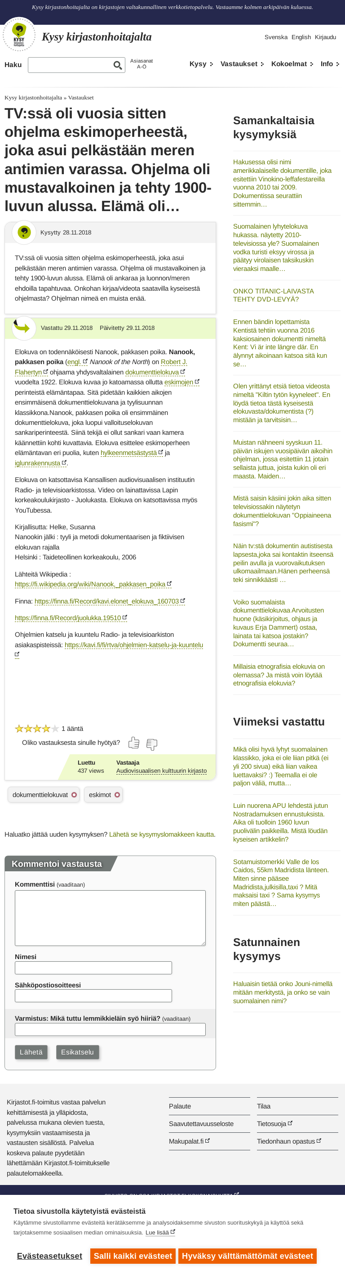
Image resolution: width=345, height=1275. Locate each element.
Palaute (180, 1106)
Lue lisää (157, 1234)
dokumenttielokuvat (40, 794)
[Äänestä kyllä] (134, 742)
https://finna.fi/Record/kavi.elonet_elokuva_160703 (107, 601)
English (301, 37)
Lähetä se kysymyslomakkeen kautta (161, 834)
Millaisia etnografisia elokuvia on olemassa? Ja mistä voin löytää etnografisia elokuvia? (279, 674)
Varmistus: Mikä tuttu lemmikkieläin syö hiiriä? (87, 1018)
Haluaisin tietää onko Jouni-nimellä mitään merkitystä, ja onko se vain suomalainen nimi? (282, 992)
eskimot (100, 794)
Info (327, 64)
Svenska (276, 37)
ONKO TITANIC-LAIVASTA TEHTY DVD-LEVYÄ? (273, 295)
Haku (13, 64)
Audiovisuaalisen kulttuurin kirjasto (161, 770)
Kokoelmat (289, 64)
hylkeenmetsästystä (129, 452)
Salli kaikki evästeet (133, 1256)
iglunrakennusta (37, 463)
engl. (74, 361)
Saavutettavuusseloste (201, 1123)
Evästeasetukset (49, 1256)
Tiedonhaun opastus (286, 1141)
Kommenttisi (35, 884)
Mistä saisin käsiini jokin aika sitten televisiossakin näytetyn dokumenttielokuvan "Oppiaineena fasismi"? (282, 510)
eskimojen (178, 382)
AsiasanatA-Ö (141, 63)
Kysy (198, 64)
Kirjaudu (325, 37)
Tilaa (263, 1106)
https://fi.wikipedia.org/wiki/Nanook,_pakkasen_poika (90, 584)
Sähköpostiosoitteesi (48, 985)
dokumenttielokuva (152, 372)
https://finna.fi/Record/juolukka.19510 (68, 618)
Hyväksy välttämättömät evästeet (249, 1256)
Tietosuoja (271, 1123)
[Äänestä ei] (151, 745)
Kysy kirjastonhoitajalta (33, 97)
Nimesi (25, 956)
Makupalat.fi (186, 1141)
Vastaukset (239, 64)
